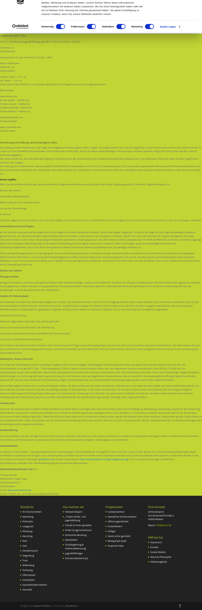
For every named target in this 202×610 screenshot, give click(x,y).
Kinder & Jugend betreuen (78, 530)
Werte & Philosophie (160, 556)
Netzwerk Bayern (74, 511)
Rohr (24, 540)
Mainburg (27, 531)
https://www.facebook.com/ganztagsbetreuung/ (104, 459)
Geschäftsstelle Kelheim (34, 584)
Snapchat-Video (116, 545)
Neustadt (27, 589)
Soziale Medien (158, 552)
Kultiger (112, 531)
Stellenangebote (158, 561)
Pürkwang (27, 570)
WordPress (72, 605)
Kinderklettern (115, 526)
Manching (27, 536)
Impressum (156, 542)
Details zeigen (168, 47)
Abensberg (27, 516)
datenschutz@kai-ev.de (19, 490)
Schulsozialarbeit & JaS (76, 558)
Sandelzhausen (30, 550)
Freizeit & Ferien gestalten (78, 525)
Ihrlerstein (27, 521)
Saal (24, 545)
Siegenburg (28, 555)
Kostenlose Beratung (75, 534)
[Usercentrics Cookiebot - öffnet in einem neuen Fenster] (20, 47)
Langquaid (27, 526)
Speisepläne (71, 539)
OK (176, 7)
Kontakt (154, 547)
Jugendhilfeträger (74, 553)
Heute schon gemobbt (119, 536)
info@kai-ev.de (163, 525)
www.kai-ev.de (46, 459)
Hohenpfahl (28, 579)
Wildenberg (28, 565)
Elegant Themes (42, 605)
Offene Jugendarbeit (118, 521)
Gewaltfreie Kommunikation (122, 516)
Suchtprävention (116, 511)
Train (25, 560)
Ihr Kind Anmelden (32, 511)
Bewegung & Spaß (117, 540)
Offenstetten (29, 574)
